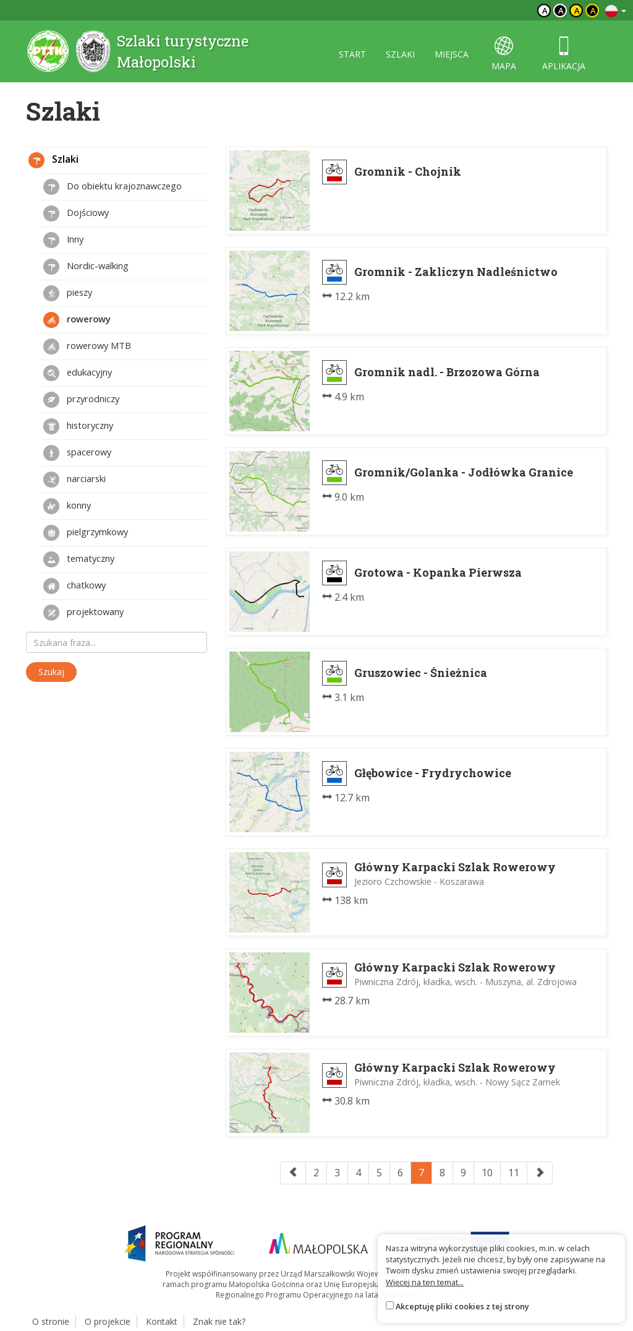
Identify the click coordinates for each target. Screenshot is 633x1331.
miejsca (452, 54)
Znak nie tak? (219, 1321)
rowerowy (77, 320)
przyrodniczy (81, 400)
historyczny (78, 426)
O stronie (50, 1321)
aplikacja (563, 54)
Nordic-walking (86, 267)
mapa (503, 54)
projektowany (83, 613)
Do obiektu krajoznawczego (112, 187)
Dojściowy (76, 213)
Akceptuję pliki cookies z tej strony (462, 1306)
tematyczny (78, 559)
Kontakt (161, 1321)
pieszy (67, 293)
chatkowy (74, 586)
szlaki (400, 54)
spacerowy (77, 453)
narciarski (74, 480)
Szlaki (53, 160)
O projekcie (107, 1321)
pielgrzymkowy (85, 533)
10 (487, 1172)
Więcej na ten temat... (425, 1282)
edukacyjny (77, 373)
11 (513, 1172)
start (352, 54)
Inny (63, 240)
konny (67, 506)
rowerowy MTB (87, 346)
